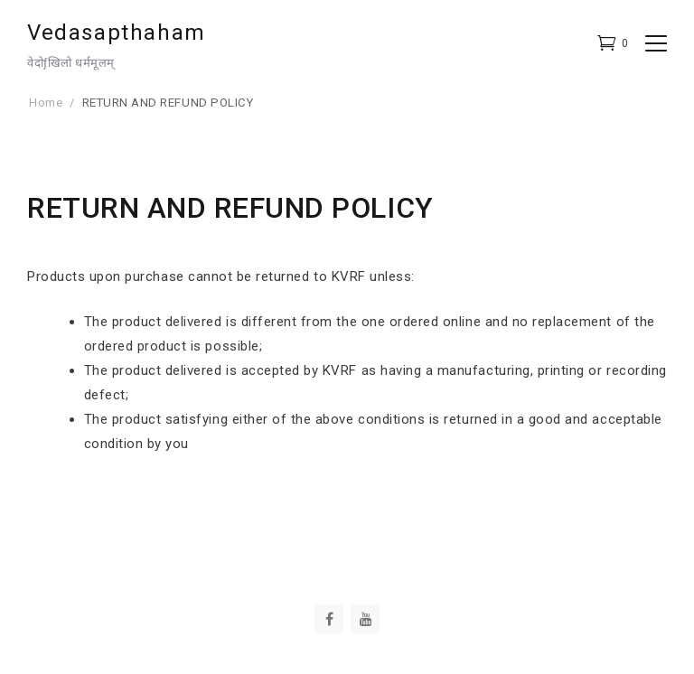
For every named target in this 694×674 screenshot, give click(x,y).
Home (45, 102)
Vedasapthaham (116, 32)
